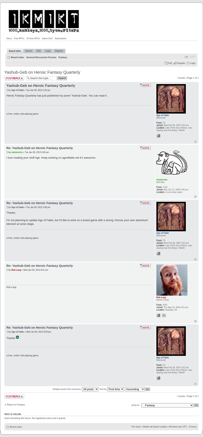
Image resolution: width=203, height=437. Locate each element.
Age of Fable (17, 90)
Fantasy (62, 57)
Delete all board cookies (155, 426)
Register (181, 63)
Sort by (111, 389)
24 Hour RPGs (33, 38)
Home (9, 38)
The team (136, 426)
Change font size (193, 56)
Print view (186, 56)
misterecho (16, 152)
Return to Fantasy (16, 404)
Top (195, 142)
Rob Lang (16, 270)
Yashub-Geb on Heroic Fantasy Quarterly (42, 72)
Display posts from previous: (75, 389)
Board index (17, 57)
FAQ (170, 63)
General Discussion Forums (41, 57)
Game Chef (47, 38)
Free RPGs (19, 38)
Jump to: (135, 405)
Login (193, 63)
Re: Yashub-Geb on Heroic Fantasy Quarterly (39, 148)
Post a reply (14, 78)
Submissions (60, 38)
